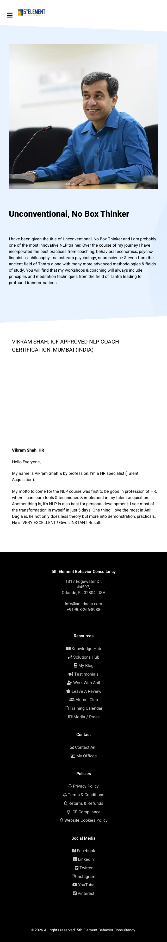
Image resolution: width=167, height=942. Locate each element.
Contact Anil (86, 747)
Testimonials (86, 674)
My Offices (86, 756)
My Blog (86, 666)
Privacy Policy (86, 786)
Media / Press (86, 717)
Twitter (85, 868)
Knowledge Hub (86, 649)
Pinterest (86, 893)
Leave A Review (86, 691)
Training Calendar (86, 708)
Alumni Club (87, 700)
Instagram (86, 877)
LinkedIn (86, 859)
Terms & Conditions (86, 795)
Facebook (86, 851)
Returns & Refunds (86, 803)
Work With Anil (86, 683)
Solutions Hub (86, 657)
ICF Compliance (86, 812)
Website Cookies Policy (86, 820)
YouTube (86, 885)
